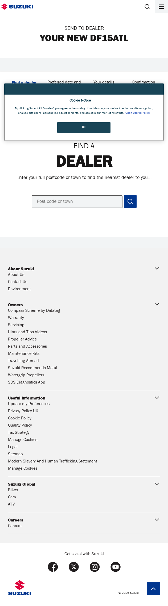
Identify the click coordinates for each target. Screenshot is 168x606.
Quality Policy (20, 426)
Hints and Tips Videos (27, 332)
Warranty (16, 318)
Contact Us (17, 282)
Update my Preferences (29, 404)
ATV (11, 505)
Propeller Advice (22, 340)
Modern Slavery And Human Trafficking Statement (52, 462)
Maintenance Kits (23, 354)
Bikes (13, 490)
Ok (84, 127)
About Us (16, 275)
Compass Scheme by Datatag (34, 311)
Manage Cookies (22, 440)
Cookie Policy (19, 418)
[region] (84, 112)
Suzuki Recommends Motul (32, 368)
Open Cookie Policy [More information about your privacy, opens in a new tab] (137, 113)
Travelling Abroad (23, 361)
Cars (12, 497)
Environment (19, 289)
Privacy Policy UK (23, 411)
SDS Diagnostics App (26, 383)
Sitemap (15, 454)
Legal (13, 447)
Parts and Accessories (27, 347)
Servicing (16, 325)
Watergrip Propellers (26, 375)
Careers (14, 526)
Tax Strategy (19, 433)
